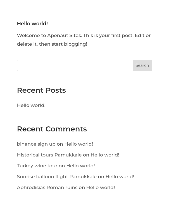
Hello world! (32, 24)
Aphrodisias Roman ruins (47, 187)
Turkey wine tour (37, 165)
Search (142, 65)
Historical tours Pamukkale (49, 155)
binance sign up (36, 144)
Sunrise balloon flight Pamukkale (57, 176)
